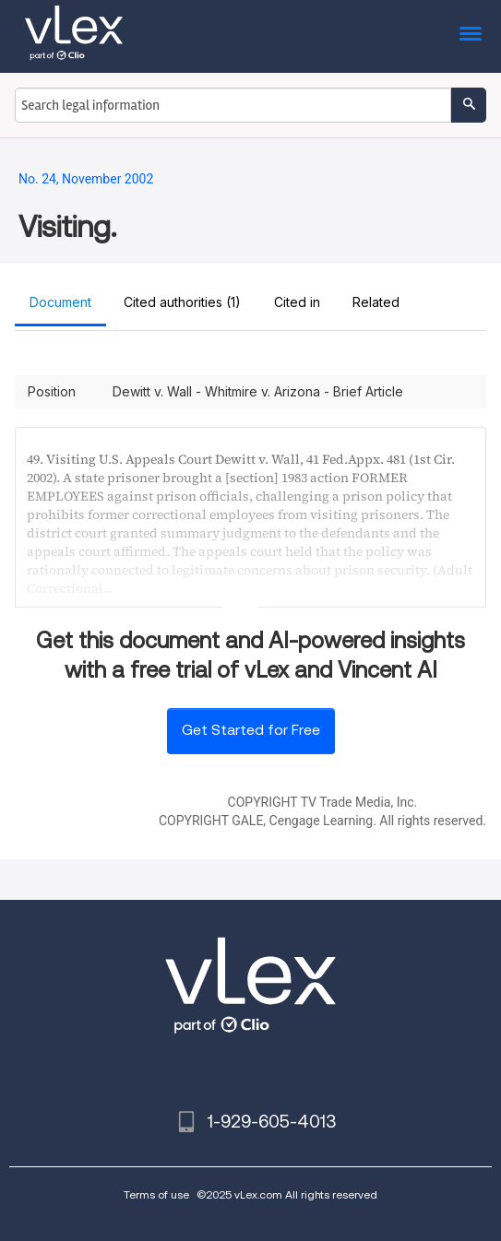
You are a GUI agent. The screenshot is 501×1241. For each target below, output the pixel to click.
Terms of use (156, 1194)
